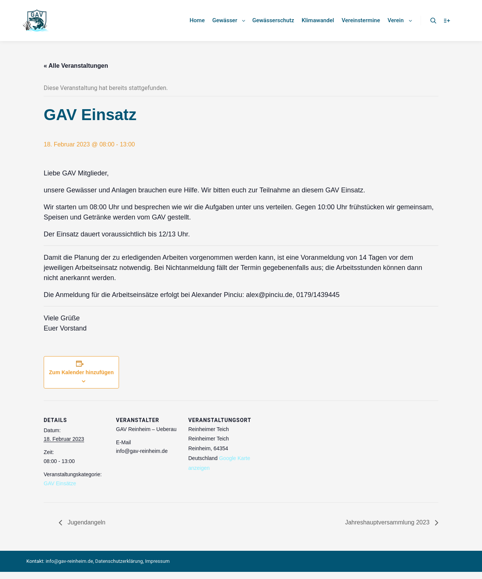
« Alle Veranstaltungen (76, 65)
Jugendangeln (85, 522)
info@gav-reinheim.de (69, 561)
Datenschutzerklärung (119, 561)
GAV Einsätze (60, 483)
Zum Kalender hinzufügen (81, 372)
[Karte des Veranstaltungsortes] (300, 452)
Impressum (157, 561)
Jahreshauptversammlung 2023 (388, 522)
